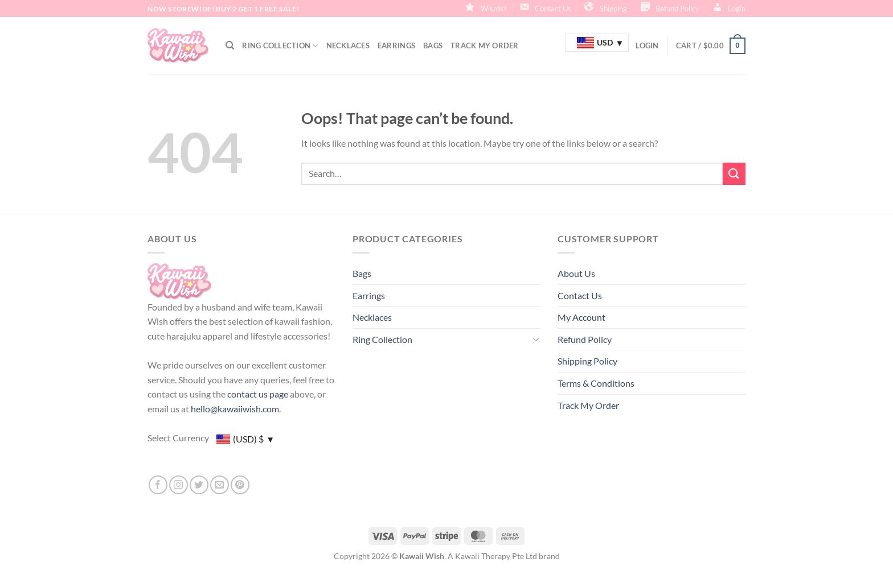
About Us (576, 273)
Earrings (396, 45)
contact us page (257, 393)
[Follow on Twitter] (199, 484)
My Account (581, 317)
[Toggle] (535, 339)
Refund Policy (585, 339)
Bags (433, 45)
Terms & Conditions (596, 383)
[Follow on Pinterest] (240, 484)
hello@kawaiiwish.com (235, 408)
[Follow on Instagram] (178, 484)
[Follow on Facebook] (158, 484)
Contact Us (580, 295)
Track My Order (484, 45)
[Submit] (734, 174)
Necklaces (348, 45)
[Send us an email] (219, 484)
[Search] (230, 45)
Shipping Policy (587, 360)
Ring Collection (280, 45)
